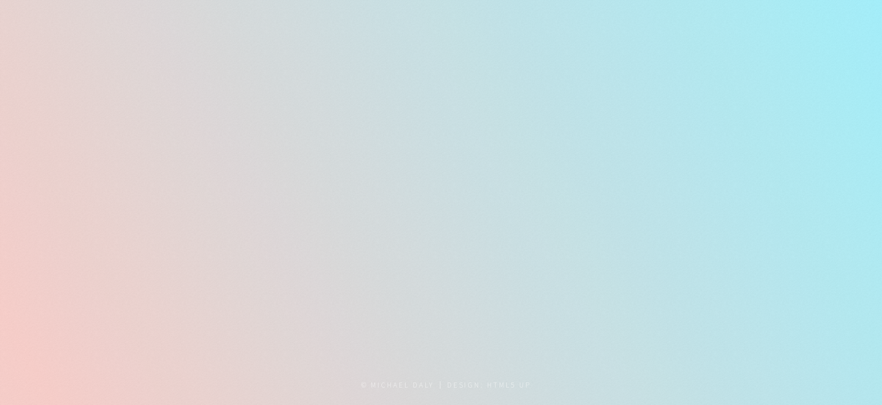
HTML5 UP (508, 385)
